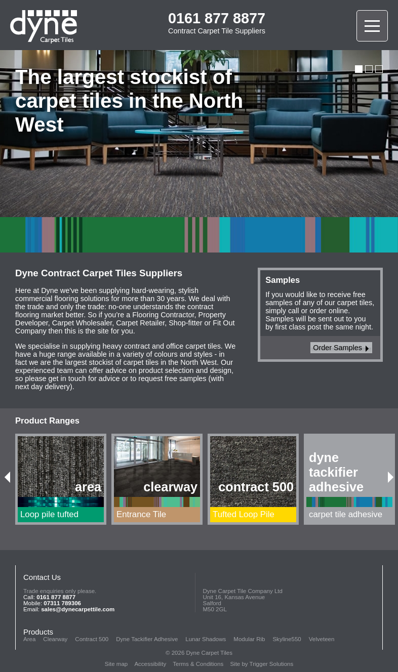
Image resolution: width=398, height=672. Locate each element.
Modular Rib (249, 639)
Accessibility (150, 664)
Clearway (55, 639)
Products (38, 631)
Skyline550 (286, 639)
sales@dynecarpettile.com (77, 609)
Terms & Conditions (198, 664)
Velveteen (322, 639)
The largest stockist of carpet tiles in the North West (129, 100)
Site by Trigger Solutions (261, 664)
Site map (116, 664)
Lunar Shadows (205, 639)
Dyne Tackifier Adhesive (147, 639)
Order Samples (341, 348)
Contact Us (42, 577)
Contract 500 (91, 639)
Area (29, 639)
